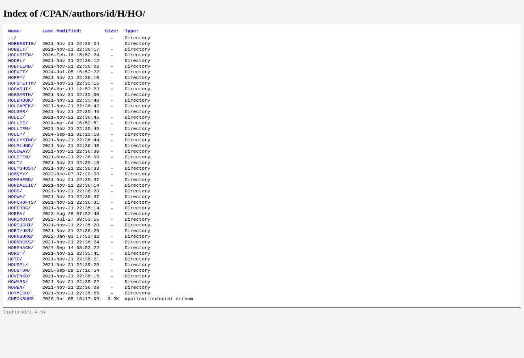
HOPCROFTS (21, 227)
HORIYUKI (19, 259)
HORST (15, 285)
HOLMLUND (19, 162)
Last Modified (62, 31)
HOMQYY (16, 195)
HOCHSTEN (19, 58)
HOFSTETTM (21, 91)
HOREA (15, 240)
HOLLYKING (21, 156)
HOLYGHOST (21, 188)
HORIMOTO (19, 246)
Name (15, 31)
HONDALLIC (21, 208)
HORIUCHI (19, 253)
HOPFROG (18, 233)
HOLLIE (16, 136)
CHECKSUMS (21, 337)
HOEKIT (16, 78)
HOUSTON (18, 305)
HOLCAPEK (19, 117)
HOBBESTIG (21, 46)
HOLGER (16, 123)
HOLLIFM (18, 143)
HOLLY (15, 149)
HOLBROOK (19, 110)
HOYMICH (18, 331)
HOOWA (15, 220)
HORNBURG (19, 266)
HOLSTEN (18, 175)
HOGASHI (18, 97)
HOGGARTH (19, 104)
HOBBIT (16, 52)
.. (11, 39)
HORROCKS (19, 272)
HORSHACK (19, 279)
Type (132, 31)
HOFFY (15, 84)
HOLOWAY (18, 169)
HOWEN (15, 324)
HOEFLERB (19, 71)
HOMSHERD (19, 201)
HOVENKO (18, 311)
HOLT (13, 182)
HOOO (13, 214)
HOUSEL (16, 298)
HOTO (13, 292)
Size (112, 31)
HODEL (15, 65)
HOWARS (16, 318)
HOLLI (15, 130)
